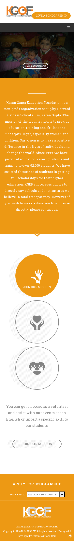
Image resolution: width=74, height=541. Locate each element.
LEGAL (19, 526)
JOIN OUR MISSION (37, 444)
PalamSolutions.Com (44, 535)
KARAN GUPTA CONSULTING (41, 526)
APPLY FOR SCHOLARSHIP (37, 484)
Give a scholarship (35, 65)
